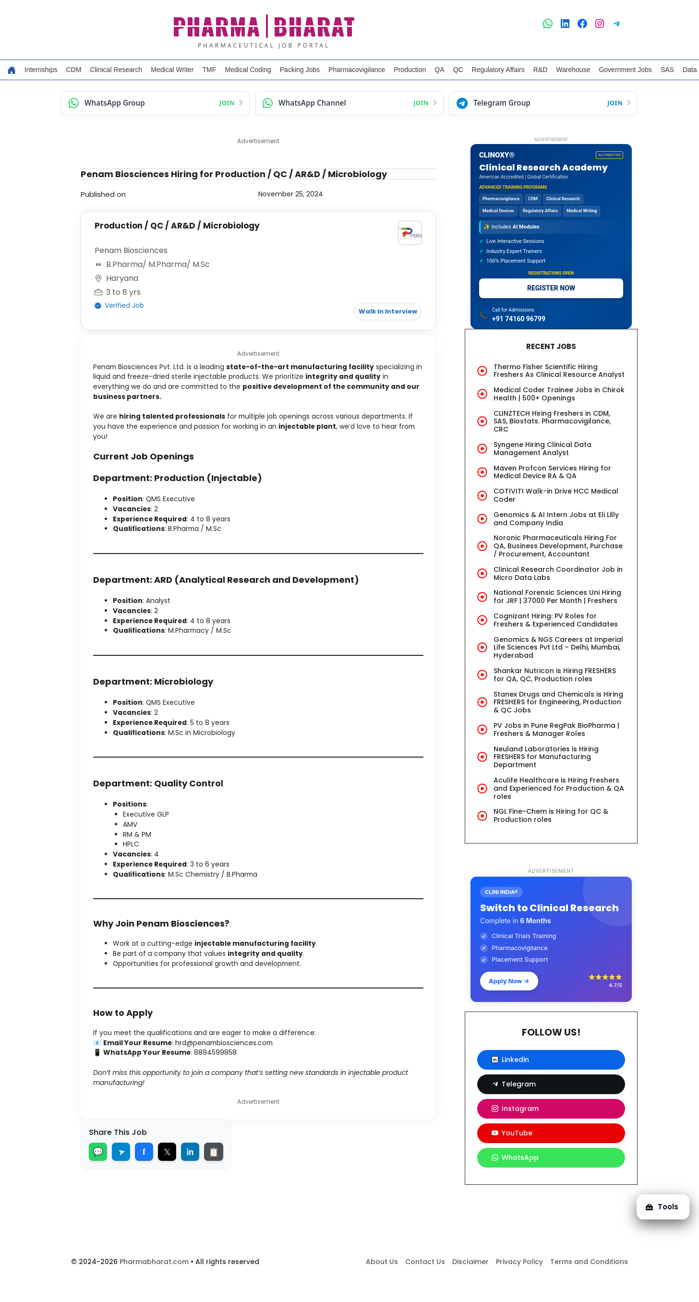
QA (439, 69)
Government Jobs (625, 69)
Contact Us (425, 1283)
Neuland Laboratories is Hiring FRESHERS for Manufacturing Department (546, 757)
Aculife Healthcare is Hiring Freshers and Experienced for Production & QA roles (559, 788)
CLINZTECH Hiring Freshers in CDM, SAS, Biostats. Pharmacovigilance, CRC (552, 421)
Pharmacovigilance (356, 69)
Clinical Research (116, 69)
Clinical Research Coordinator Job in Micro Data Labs (558, 573)
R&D (540, 69)
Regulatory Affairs (498, 69)
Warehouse (573, 69)
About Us (382, 1283)
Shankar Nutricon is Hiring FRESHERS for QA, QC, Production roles (555, 675)
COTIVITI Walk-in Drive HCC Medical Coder (556, 495)
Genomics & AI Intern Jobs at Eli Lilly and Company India (556, 519)
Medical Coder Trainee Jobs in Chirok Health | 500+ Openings (559, 394)
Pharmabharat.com (154, 1283)
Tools (657, 1199)
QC (458, 69)
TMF (210, 69)
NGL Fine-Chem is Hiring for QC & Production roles (551, 815)
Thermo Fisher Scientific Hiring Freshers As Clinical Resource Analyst (559, 371)
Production (410, 69)
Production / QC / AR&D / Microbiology (182, 225)
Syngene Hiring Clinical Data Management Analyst (542, 449)
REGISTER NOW (551, 288)
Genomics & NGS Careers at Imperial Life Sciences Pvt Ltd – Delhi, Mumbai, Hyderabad (558, 648)
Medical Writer (172, 69)
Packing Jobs (300, 69)
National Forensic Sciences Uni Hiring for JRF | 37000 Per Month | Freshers (557, 596)
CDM (73, 69)
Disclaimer (470, 1283)
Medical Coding (248, 69)
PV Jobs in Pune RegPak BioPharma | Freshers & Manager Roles (556, 729)
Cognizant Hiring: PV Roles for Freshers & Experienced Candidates (556, 620)
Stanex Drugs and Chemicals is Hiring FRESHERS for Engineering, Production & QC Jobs (558, 702)
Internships (40, 69)
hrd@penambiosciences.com (240, 1070)
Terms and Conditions (589, 1283)
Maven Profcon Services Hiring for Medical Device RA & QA (552, 472)
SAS (667, 69)
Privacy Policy (519, 1283)
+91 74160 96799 (518, 319)
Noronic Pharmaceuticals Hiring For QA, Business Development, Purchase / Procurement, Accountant (558, 546)
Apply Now (509, 981)
